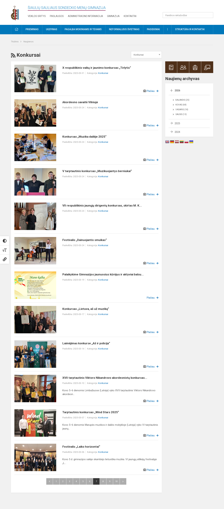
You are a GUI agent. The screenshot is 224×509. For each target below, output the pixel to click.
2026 (177, 90)
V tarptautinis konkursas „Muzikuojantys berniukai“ (97, 171)
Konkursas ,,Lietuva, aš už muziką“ (85, 309)
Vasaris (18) (181, 109)
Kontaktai (130, 16)
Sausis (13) (181, 114)
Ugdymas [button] (51, 29)
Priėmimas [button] (32, 29)
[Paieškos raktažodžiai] (188, 15)
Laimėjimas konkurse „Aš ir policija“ (86, 343)
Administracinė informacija (85, 16)
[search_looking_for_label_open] (209, 15)
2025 (177, 123)
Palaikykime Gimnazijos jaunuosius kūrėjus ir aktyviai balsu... (103, 274)
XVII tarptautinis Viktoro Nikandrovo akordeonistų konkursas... (104, 377)
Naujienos (28, 41)
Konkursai (103, 73)
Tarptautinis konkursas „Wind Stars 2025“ (90, 412)
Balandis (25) (182, 100)
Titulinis (15, 41)
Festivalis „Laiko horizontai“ (81, 446)
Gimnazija (113, 16)
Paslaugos (57, 16)
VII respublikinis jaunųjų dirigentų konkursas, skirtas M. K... (102, 205)
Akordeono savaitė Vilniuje (80, 102)
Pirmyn (123, 481)
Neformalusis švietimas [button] (124, 29)
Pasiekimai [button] (153, 29)
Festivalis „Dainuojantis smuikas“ (84, 240)
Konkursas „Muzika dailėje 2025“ (84, 136)
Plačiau (151, 91)
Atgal (49, 481)
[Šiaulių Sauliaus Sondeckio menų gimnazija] (17, 11)
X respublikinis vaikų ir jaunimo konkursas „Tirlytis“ (96, 67)
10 (116, 481)
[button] (189, 7)
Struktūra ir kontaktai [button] (190, 29)
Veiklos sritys (37, 16)
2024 (177, 132)
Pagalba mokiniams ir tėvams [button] (83, 29)
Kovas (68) (180, 105)
